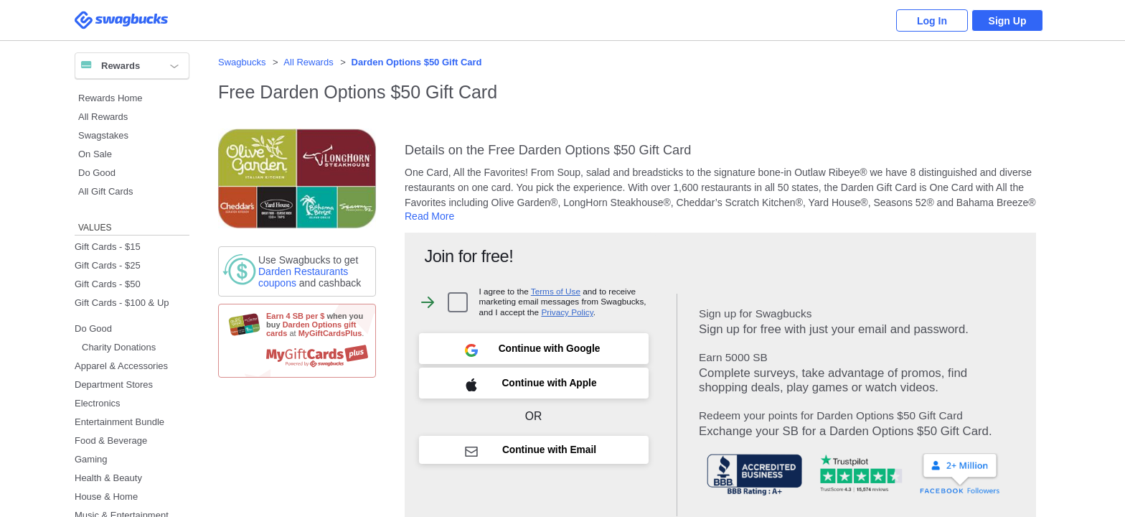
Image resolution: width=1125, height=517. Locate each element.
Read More (429, 216)
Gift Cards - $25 (108, 265)
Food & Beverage (111, 440)
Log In (932, 21)
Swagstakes (103, 135)
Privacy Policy (567, 312)
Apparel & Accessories (121, 365)
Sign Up (1008, 21)
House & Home (106, 496)
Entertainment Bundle (119, 421)
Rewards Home (110, 98)
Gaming (91, 459)
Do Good (97, 172)
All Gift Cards (105, 191)
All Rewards (103, 116)
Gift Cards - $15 (108, 246)
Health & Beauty (108, 477)
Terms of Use (555, 291)
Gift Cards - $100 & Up (122, 302)
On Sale (95, 154)
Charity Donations (119, 347)
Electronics (98, 403)
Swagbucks (241, 62)
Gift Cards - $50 (108, 284)
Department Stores (114, 384)
